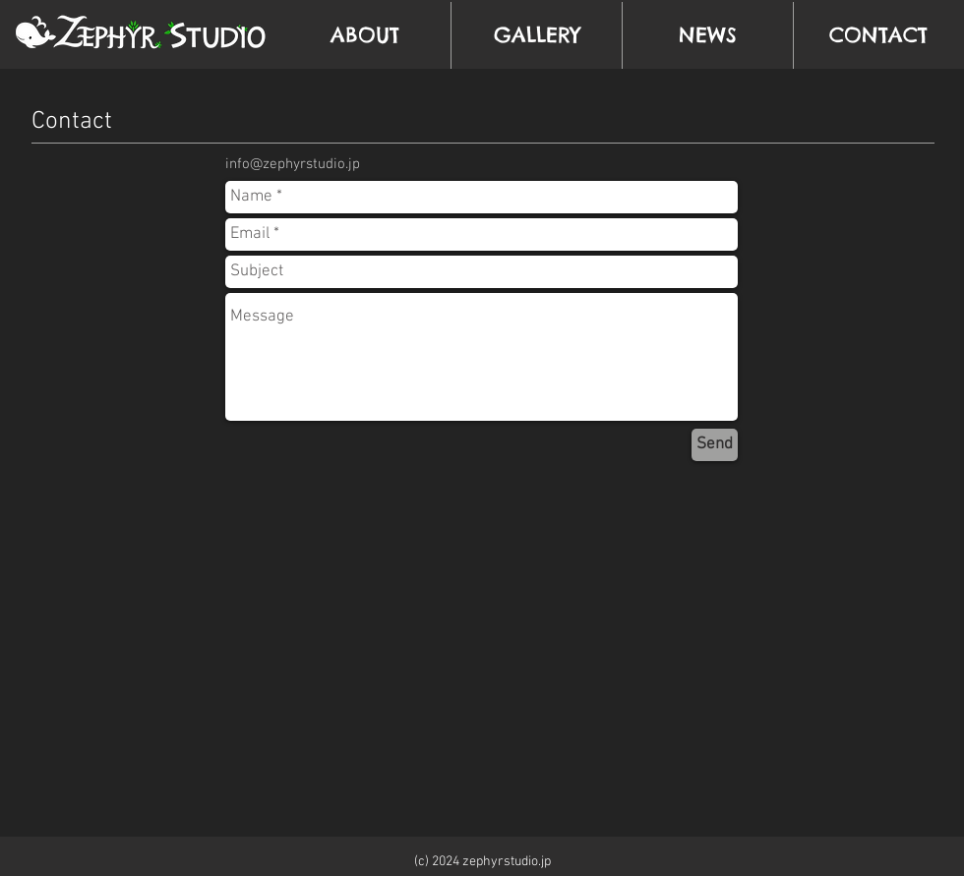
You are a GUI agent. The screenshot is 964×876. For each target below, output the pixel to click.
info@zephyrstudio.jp (292, 164)
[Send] (715, 445)
